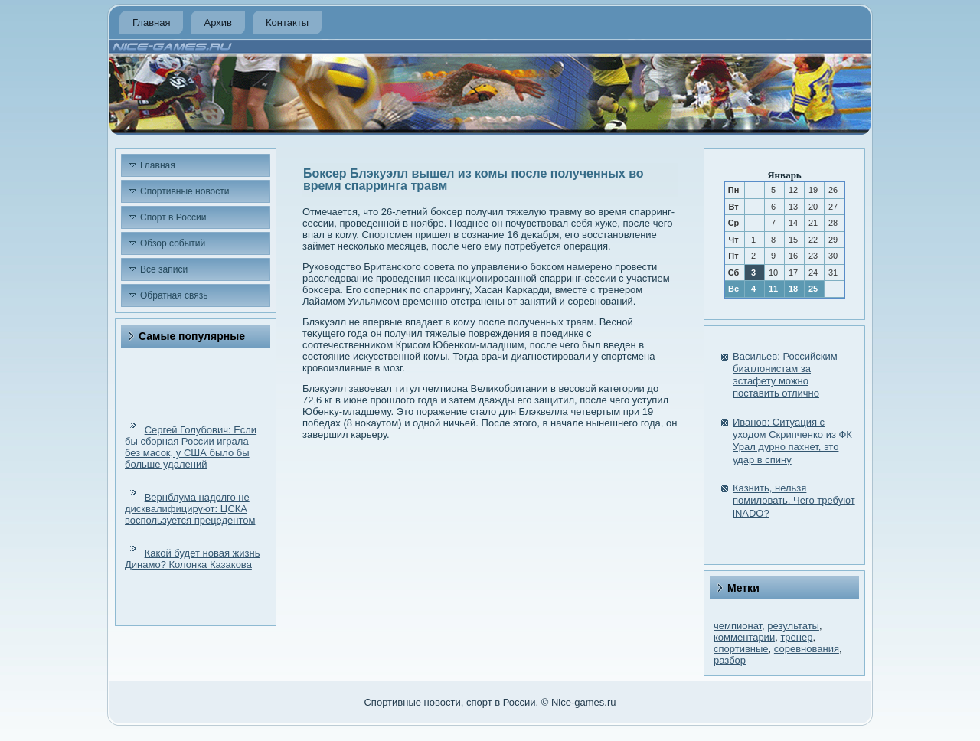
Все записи (164, 269)
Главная (151, 22)
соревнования (806, 648)
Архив (217, 22)
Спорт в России (173, 217)
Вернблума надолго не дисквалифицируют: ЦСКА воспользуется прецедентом (190, 508)
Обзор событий (172, 243)
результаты (793, 626)
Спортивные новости (185, 191)
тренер (796, 637)
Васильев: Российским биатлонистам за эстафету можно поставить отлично (785, 375)
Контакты (287, 22)
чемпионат (738, 626)
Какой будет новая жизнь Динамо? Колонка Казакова (192, 558)
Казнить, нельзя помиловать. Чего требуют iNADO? (794, 500)
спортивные (741, 648)
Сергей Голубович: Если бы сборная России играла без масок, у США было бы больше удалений (190, 447)
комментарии (744, 637)
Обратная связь (173, 295)
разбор (730, 660)
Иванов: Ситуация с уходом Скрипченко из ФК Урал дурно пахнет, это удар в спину (792, 440)
